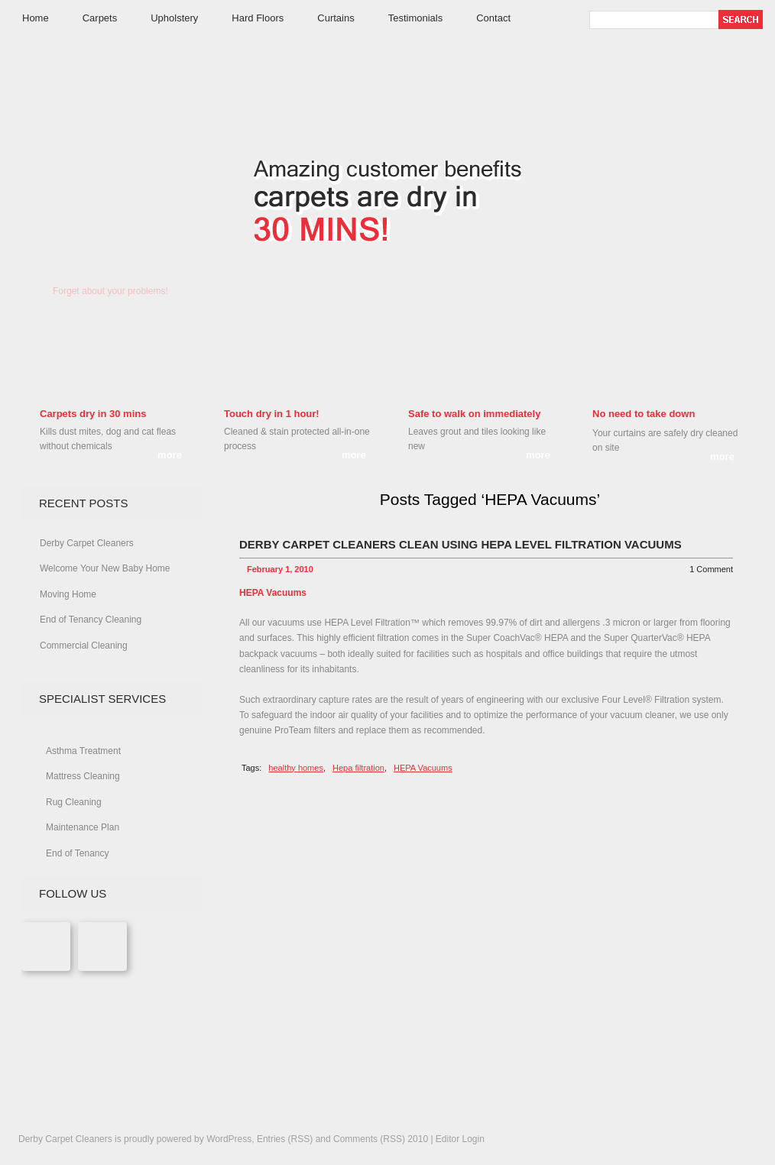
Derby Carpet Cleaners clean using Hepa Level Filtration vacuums (460, 544)
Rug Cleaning (74, 802)
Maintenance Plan (82, 827)
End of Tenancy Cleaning (90, 619)
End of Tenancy (77, 853)
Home (35, 18)
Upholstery (174, 18)
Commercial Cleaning (84, 645)
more (169, 455)
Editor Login (460, 1139)
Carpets (100, 18)
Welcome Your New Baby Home (105, 568)
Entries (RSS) (285, 1139)
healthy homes (295, 767)
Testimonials (415, 18)
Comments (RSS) (369, 1139)
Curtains (335, 18)
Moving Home (68, 594)
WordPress (228, 1139)
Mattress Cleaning (83, 776)
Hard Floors (258, 18)
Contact (493, 18)
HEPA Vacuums (423, 767)
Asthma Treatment (83, 751)
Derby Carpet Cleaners (109, 180)
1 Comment (711, 569)
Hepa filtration (358, 767)
